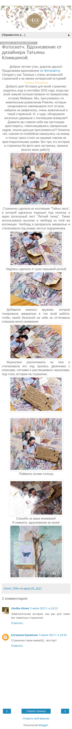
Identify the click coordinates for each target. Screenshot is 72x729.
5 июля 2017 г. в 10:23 (44, 608)
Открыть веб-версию (36, 718)
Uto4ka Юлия (20, 608)
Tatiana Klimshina (36, 82)
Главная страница (36, 711)
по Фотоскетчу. (50, 70)
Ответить (17, 623)
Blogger (43, 725)
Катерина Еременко (24, 635)
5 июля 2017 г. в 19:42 (53, 635)
